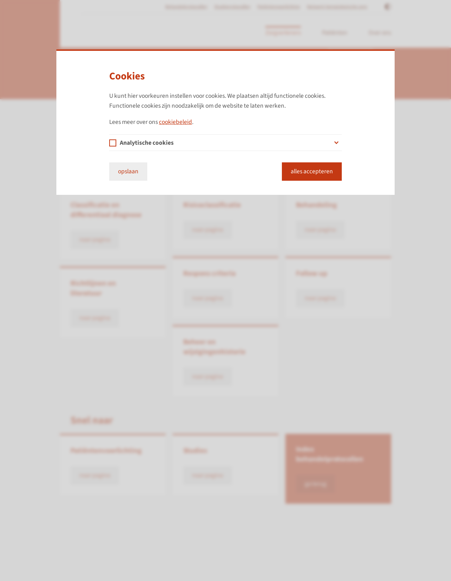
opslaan (128, 171)
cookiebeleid (175, 122)
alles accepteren (312, 171)
